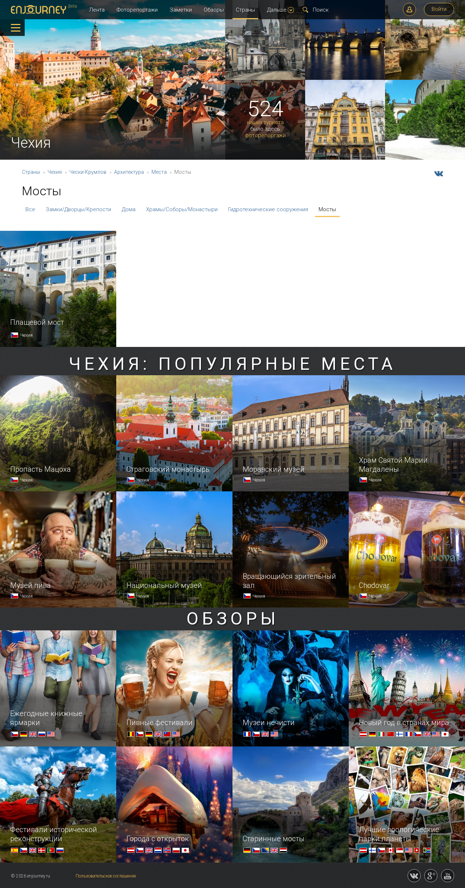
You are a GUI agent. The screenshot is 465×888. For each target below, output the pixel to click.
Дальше (280, 10)
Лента (97, 10)
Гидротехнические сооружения (268, 209)
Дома (129, 209)
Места (159, 172)
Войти (439, 9)
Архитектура (129, 172)
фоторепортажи (265, 135)
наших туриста (265, 122)
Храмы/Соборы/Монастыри (182, 209)
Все (30, 209)
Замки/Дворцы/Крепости (78, 209)
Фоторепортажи (137, 10)
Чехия (55, 172)
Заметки (181, 10)
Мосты (327, 209)
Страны (245, 10)
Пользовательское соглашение (106, 876)
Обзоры (214, 10)
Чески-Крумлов (87, 172)
